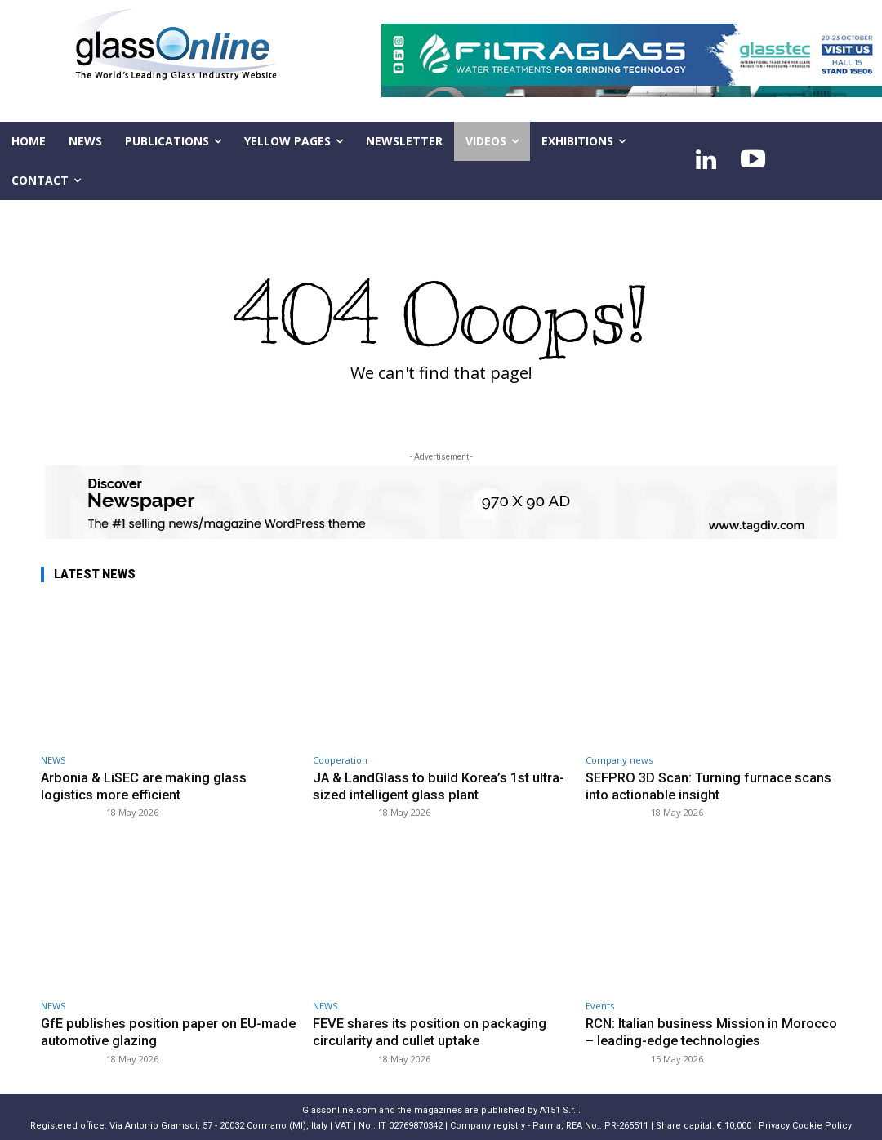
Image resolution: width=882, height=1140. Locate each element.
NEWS (53, 759)
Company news (619, 759)
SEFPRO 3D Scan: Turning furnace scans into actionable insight (712, 785)
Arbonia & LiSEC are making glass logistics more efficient (146, 785)
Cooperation (340, 759)
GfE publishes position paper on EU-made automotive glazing (153, 1030)
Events (600, 1004)
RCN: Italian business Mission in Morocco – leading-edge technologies (713, 1030)
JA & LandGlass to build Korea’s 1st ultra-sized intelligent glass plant (423, 785)
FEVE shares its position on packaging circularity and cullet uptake (431, 1030)
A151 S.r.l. (560, 1108)
